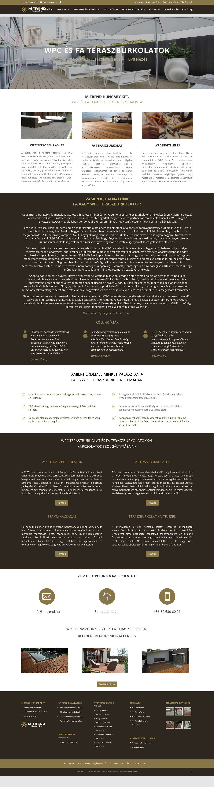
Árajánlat (156, 2)
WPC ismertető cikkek (141, 716)
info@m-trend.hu (50, 2)
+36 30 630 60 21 (30, 2)
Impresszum (116, 763)
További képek (107, 684)
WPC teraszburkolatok (85, 9)
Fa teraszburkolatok (132, 9)
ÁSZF (129, 763)
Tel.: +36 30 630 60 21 (30, 716)
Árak (148, 2)
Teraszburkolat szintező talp (178, 9)
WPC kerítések (110, 9)
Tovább (62, 502)
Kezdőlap (48, 9)
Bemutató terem (107, 611)
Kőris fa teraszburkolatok (70, 712)
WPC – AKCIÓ (63, 9)
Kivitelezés (154, 9)
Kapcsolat (139, 2)
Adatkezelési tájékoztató (92, 763)
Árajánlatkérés (138, 747)
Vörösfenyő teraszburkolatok (71, 721)
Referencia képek (170, 2)
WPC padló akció (138, 707)
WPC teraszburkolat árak (142, 743)
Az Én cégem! (133, 771)
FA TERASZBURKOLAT (107, 145)
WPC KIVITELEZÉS (167, 145)
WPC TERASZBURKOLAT (47, 145)
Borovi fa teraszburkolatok (70, 707)
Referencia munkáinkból (70, 742)
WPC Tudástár (187, 2)
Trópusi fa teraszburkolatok (71, 716)
